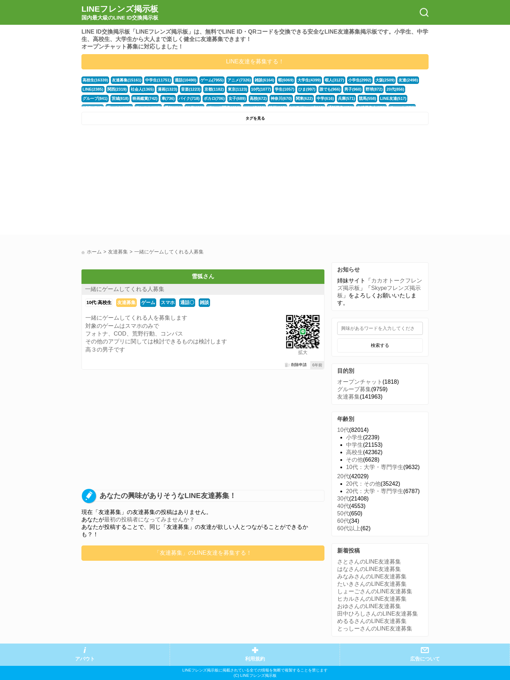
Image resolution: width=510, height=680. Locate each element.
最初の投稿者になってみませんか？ (149, 519)
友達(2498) (408, 80)
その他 (354, 460)
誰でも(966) (330, 89)
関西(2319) (117, 89)
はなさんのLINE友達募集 (369, 569)
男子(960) (353, 89)
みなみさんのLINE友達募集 (372, 576)
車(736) (168, 98)
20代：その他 (363, 484)
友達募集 (126, 302)
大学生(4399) (309, 80)
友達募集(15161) (126, 80)
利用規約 (255, 659)
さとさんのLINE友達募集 (369, 562)
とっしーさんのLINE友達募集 (374, 628)
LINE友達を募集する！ (255, 61)
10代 (343, 430)
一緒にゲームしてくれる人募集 (124, 289)
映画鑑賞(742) (145, 98)
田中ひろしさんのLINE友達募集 (377, 614)
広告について (425, 659)
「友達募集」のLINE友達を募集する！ (203, 553)
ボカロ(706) (214, 98)
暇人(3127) (334, 80)
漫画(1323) (167, 89)
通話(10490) (185, 80)
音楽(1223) (190, 89)
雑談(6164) (264, 80)
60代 (343, 521)
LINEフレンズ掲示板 (119, 12)
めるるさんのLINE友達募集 (372, 621)
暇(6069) (286, 80)
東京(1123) (237, 89)
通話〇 (187, 302)
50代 (343, 513)
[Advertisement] (167, 181)
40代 (343, 506)
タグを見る (255, 118)
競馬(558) (367, 98)
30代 (343, 499)
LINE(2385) (93, 89)
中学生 (354, 445)
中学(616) (325, 98)
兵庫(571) (346, 98)
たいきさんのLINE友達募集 (372, 584)
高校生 (354, 452)
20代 (343, 476)
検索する (380, 345)
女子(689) (237, 98)
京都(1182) (214, 89)
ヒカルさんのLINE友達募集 (372, 599)
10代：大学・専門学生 (374, 467)
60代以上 (349, 528)
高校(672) (258, 98)
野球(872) (374, 89)
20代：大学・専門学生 (374, 491)
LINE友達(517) (393, 98)
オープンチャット (359, 382)
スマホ (168, 302)
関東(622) (304, 98)
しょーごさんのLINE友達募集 (374, 591)
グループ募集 (354, 389)
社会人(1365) (142, 89)
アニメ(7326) (239, 80)
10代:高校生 (99, 302)
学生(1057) (284, 89)
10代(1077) (261, 89)
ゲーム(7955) (212, 80)
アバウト (85, 659)
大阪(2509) (385, 80)
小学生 (354, 437)
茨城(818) (120, 98)
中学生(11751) (158, 80)
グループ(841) (95, 98)
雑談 (204, 302)
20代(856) (395, 89)
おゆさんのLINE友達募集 (369, 606)
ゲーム (148, 302)
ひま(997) (307, 89)
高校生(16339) (95, 80)
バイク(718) (189, 98)
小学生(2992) (360, 80)
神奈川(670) (281, 98)
